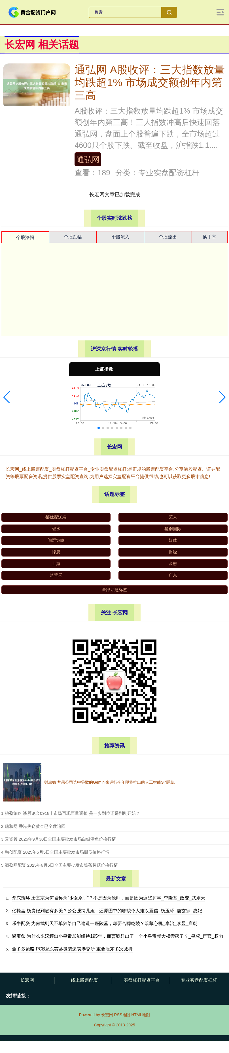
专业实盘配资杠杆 (199, 980)
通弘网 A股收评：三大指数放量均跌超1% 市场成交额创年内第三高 (150, 82)
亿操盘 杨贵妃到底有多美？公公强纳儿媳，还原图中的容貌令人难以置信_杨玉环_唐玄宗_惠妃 (107, 910)
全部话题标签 (114, 589)
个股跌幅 (73, 237)
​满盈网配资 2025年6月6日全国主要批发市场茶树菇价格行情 (61, 865)
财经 (173, 551)
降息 (56, 551)
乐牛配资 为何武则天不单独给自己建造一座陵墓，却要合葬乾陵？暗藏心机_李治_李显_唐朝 (105, 923)
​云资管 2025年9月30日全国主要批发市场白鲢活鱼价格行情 (60, 839)
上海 (56, 563)
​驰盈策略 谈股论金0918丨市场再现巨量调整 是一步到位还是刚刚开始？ (72, 813)
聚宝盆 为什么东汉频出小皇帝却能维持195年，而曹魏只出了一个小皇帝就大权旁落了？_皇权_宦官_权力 (117, 936)
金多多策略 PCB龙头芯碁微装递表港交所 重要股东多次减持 (72, 949)
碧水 (56, 528)
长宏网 (27, 980)
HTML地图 (140, 1014)
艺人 (173, 517)
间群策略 (56, 540)
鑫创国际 (172, 528)
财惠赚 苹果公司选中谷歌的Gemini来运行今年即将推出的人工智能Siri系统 (109, 782)
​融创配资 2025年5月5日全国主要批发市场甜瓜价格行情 (57, 852)
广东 (173, 575)
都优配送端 (56, 517)
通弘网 (88, 159)
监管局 (56, 575)
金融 (173, 563)
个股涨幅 (25, 237)
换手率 (209, 237)
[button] (6, 397)
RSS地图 (122, 1014)
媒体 (173, 540)
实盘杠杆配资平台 (142, 980)
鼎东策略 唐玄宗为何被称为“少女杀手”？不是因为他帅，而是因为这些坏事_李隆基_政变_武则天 (108, 898)
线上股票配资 (84, 980)
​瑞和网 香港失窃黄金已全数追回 (35, 826)
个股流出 (168, 237)
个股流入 (120, 237)
